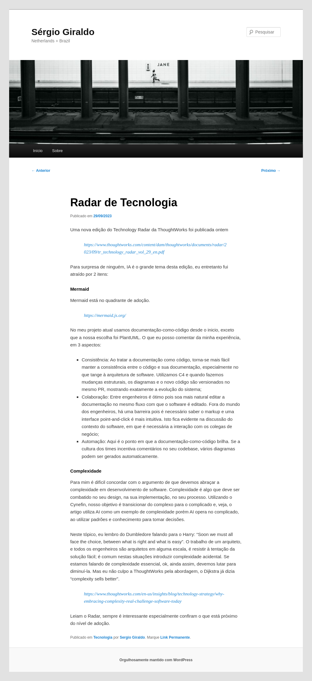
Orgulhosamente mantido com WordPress (156, 660)
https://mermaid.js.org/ (105, 315)
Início (37, 150)
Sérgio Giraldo (62, 32)
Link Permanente (175, 637)
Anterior (40, 170)
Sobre (57, 150)
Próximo (270, 170)
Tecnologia (102, 637)
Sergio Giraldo (132, 637)
